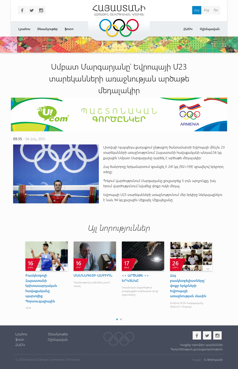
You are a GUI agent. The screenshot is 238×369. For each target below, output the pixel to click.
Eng (206, 10)
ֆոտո (69, 29)
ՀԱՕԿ (187, 29)
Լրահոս (24, 29)
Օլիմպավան (210, 29)
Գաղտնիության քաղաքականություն (197, 349)
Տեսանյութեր (47, 29)
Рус (216, 10)
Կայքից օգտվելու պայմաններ (201, 345)
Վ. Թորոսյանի (213, 360)
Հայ (196, 10)
